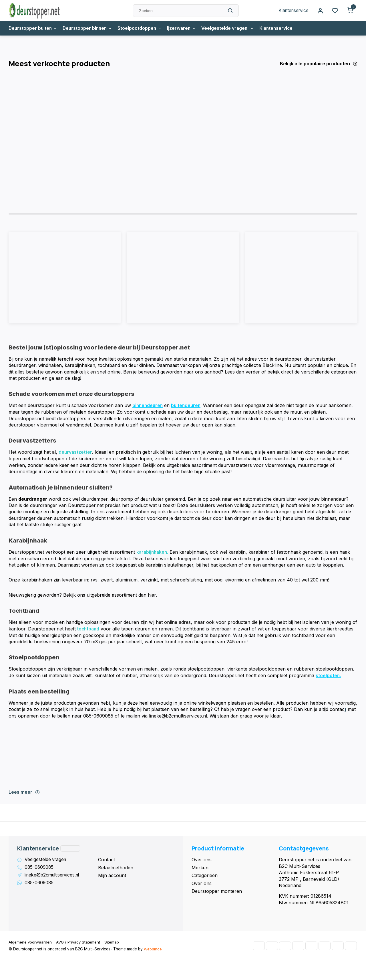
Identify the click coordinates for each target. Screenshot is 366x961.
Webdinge (153, 949)
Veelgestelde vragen (232, 28)
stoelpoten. (328, 676)
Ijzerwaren (185, 28)
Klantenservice (293, 10)
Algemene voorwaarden (31, 942)
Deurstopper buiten (33, 28)
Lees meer (24, 792)
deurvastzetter (76, 453)
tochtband (88, 629)
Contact (106, 860)
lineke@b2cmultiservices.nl (54, 876)
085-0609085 (40, 868)
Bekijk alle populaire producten (318, 63)
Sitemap (113, 942)
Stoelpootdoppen (143, 28)
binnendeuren (148, 407)
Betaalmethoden (115, 868)
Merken (200, 868)
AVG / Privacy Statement (79, 942)
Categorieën (205, 876)
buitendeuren (187, 407)
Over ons (202, 860)
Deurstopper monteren (217, 891)
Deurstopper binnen (89, 28)
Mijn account (112, 876)
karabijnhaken (152, 553)
